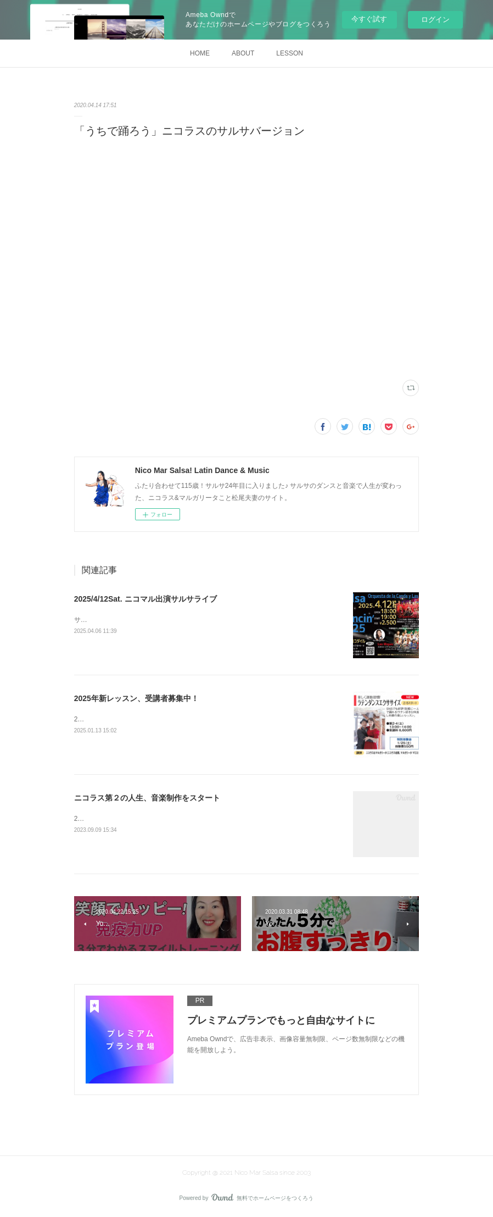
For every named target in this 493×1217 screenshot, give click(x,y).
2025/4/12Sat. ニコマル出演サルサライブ (145, 598)
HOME (200, 53)
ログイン (435, 19)
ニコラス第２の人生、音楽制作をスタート (147, 797)
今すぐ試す (369, 19)
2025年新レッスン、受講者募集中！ (136, 698)
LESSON (289, 53)
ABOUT (243, 53)
